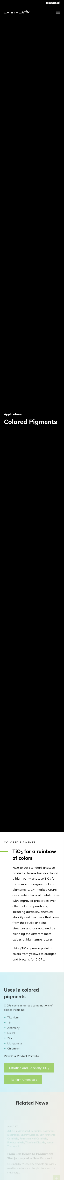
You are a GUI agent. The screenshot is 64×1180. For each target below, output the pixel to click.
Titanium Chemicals (23, 1081)
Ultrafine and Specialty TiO (29, 1070)
